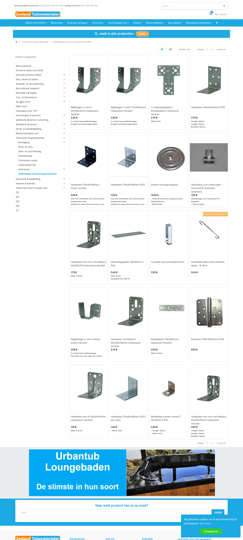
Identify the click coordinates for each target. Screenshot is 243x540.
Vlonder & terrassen (26, 124)
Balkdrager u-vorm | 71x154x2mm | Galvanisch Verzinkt (128, 99)
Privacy (149, 527)
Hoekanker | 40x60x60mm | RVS (208, 97)
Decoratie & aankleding (28, 179)
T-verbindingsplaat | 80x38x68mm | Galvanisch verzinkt (165, 100)
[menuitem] (36, 23)
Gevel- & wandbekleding (28, 129)
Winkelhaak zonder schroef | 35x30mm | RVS (166, 367)
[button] (217, 23)
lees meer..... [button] (207, 523)
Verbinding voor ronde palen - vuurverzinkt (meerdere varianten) (207, 168)
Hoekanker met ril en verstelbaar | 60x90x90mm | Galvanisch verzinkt (208, 369)
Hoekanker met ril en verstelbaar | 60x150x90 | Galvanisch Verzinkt (88, 233)
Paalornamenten (27, 165)
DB (17, 201)
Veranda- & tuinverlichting (30, 84)
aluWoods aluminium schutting (32, 120)
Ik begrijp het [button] (211, 531)
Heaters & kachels (25, 183)
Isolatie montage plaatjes (164, 164)
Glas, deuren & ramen (27, 79)
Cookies (162, 527)
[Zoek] (224, 5)
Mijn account (83, 527)
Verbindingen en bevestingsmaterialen (37, 174)
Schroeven (24, 169)
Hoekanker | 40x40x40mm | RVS (128, 164)
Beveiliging (24, 142)
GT (17, 210)
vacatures (110, 512)
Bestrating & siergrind (27, 88)
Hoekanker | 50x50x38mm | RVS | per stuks (128, 367)
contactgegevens (150, 500)
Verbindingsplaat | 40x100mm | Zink (127, 233)
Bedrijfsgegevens (131, 527)
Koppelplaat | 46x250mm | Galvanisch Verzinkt (165, 300)
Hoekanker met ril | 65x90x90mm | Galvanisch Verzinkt (88, 367)
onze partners (149, 512)
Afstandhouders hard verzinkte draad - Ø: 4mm (208, 233)
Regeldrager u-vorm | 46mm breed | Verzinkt (85, 300)
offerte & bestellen (79, 494)
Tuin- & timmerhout (26, 97)
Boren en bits (25, 147)
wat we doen (112, 494)
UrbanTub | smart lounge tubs (32, 188)
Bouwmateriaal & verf (27, 133)
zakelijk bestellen (114, 506)
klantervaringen (113, 500)
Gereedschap (25, 156)
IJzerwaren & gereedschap (30, 138)
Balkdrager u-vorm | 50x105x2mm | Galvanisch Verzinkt (84, 100)
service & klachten (78, 512)
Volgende (221, 49)
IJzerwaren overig (27, 160)
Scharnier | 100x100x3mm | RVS (207, 298)
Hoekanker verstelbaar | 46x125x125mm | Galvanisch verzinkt (126, 302)
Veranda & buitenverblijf (28, 75)
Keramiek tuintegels (26, 93)
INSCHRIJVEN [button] (215, 494)
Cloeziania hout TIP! (26, 111)
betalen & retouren (79, 500)
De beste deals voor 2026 (29, 70)
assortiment (148, 506)
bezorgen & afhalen (79, 506)
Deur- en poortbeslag (29, 151)
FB (17, 192)
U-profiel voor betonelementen (167, 231)
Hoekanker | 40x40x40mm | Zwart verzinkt (85, 166)
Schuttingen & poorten (28, 115)
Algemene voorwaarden (105, 527)
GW (17, 206)
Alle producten (23, 66)
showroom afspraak (151, 494)
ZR (17, 197)
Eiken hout (21, 106)
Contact (23, 507)
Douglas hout (23, 102)
